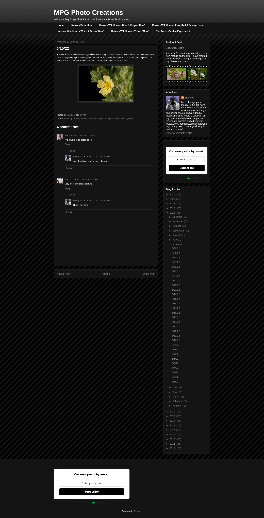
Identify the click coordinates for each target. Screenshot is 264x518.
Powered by (187, 178)
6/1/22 (175, 381)
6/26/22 (176, 266)
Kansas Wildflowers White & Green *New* (81, 31)
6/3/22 (175, 372)
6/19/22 (176, 299)
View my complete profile (179, 133)
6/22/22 (176, 285)
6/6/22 (175, 358)
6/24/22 (176, 276)
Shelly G (77, 156)
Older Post (149, 273)
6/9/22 (175, 345)
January (177, 405)
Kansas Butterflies (81, 25)
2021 (173, 411)
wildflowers (120, 118)
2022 (173, 212)
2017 (173, 430)
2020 (173, 416)
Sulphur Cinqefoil (105, 118)
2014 (173, 443)
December (178, 216)
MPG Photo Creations (88, 12)
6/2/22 (175, 377)
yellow (130, 118)
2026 (173, 194)
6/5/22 (175, 363)
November (178, 221)
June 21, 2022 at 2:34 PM (99, 156)
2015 (173, 439)
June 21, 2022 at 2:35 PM (99, 200)
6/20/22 (176, 294)
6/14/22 (176, 322)
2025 (173, 199)
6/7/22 (175, 354)
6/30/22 (176, 248)
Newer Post (63, 273)
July (174, 239)
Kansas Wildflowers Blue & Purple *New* (122, 25)
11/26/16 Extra (175, 47)
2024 (173, 203)
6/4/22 (175, 367)
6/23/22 (176, 280)
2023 (173, 208)
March (176, 396)
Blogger (137, 511)
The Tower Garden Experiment (173, 31)
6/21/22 (176, 289)
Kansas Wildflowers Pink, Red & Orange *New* (178, 25)
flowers (83, 118)
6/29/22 (176, 253)
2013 (173, 448)
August (176, 235)
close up (68, 118)
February (177, 401)
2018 (173, 425)
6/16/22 (176, 312)
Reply (67, 144)
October (177, 226)
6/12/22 (176, 331)
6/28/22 (176, 257)
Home (61, 25)
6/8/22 (175, 349)
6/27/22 (176, 262)
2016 (173, 434)
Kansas (92, 118)
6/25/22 (176, 271)
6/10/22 (176, 340)
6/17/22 (176, 308)
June (175, 244)
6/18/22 (176, 303)
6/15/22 (176, 317)
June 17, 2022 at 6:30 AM (85, 179)
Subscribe (186, 168)
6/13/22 (176, 326)
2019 (173, 420)
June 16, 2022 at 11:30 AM (82, 135)
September (178, 230)
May (174, 387)
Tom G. (68, 179)
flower (76, 118)
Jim (66, 135)
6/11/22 (176, 335)
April (175, 392)
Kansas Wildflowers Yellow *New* (130, 31)
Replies (71, 150)
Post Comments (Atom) (112, 284)
